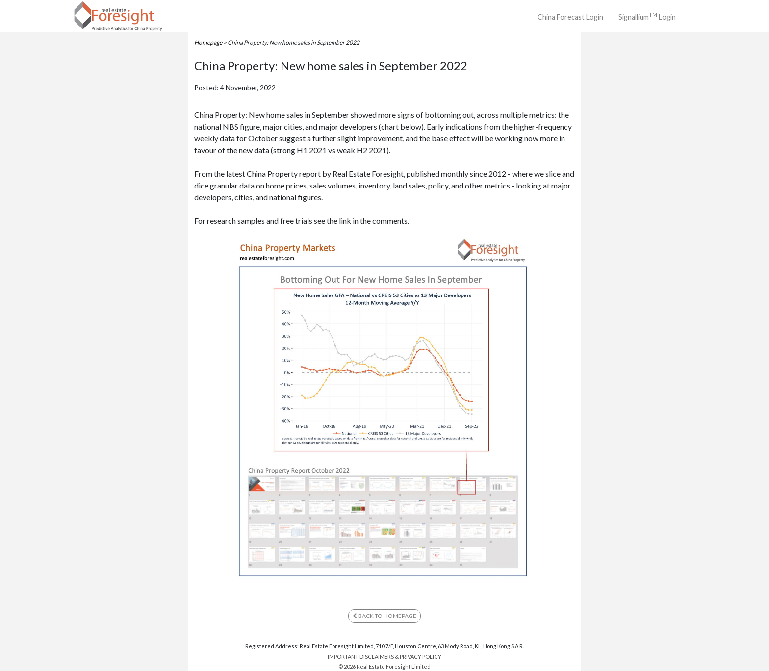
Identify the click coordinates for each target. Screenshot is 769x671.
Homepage (208, 42)
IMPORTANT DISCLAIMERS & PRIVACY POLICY (384, 656)
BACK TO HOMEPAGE (384, 615)
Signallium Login (647, 16)
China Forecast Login (570, 17)
